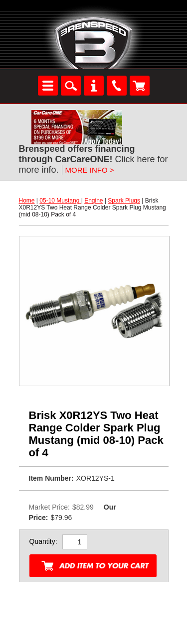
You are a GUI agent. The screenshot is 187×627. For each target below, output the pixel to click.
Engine (93, 200)
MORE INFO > (89, 170)
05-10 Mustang (60, 200)
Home (27, 200)
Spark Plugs (124, 200)
